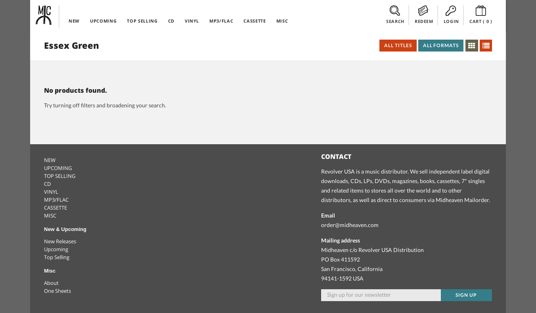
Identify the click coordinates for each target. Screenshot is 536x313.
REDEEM (424, 14)
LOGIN (451, 14)
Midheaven (44, 15)
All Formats (441, 45)
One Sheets (57, 290)
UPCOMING (103, 21)
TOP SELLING (142, 21)
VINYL (192, 21)
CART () (480, 14)
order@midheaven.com (350, 224)
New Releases (60, 241)
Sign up (466, 295)
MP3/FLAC (221, 21)
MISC (282, 21)
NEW (74, 21)
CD (171, 21)
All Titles (398, 45)
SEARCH (395, 14)
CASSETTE (254, 21)
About (51, 282)
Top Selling (56, 257)
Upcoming (56, 249)
